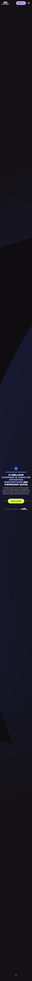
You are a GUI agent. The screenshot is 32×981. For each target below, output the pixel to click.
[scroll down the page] (16, 975)
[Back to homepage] (6, 3)
